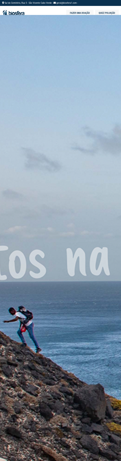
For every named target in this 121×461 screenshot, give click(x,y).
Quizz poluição (107, 13)
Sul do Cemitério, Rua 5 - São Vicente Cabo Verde (28, 2)
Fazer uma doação (80, 13)
